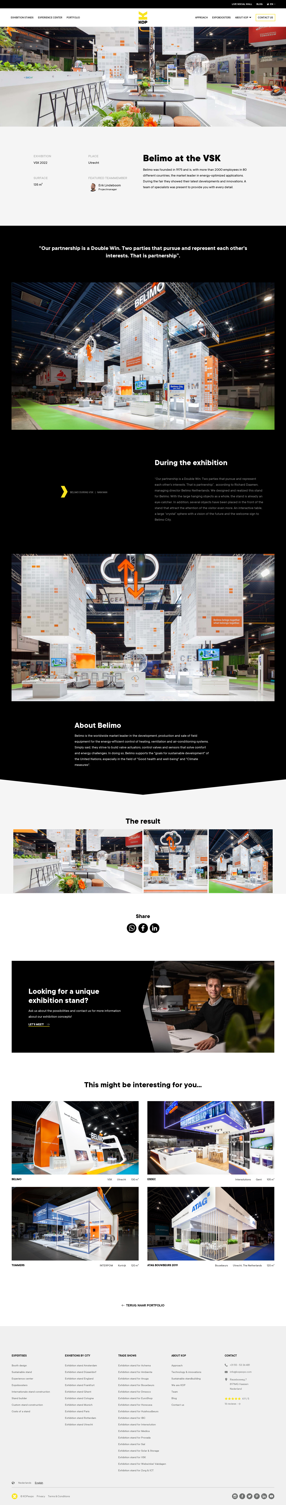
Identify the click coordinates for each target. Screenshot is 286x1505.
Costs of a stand (21, 1411)
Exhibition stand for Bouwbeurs (136, 1385)
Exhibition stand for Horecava (135, 1404)
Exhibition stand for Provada (134, 1437)
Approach (201, 17)
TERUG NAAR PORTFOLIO (143, 1305)
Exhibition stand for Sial (131, 1444)
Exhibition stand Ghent (78, 1391)
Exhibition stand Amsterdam (81, 1365)
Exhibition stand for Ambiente (135, 1372)
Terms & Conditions (59, 1496)
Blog (259, 4)
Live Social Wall (242, 4)
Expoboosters (221, 17)
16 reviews (232, 1403)
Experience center (50, 17)
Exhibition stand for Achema (134, 1365)
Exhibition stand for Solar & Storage (138, 1450)
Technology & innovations (186, 1372)
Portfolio (73, 17)
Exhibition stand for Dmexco (134, 1391)
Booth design (19, 1365)
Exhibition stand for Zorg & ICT (136, 1470)
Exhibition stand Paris (77, 1411)
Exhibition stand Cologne (79, 1398)
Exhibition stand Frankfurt (79, 1385)
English (39, 1482)
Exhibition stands (22, 17)
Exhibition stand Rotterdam (80, 1417)
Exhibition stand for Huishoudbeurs (138, 1411)
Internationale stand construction (31, 1391)
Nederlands (24, 1482)
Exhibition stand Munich (78, 1404)
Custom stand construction (27, 1404)
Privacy (41, 1496)
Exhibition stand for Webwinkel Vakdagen (142, 1463)
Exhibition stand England (79, 1378)
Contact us (265, 17)
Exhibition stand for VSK (132, 1457)
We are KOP (178, 1385)
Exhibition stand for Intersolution (137, 1424)
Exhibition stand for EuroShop (135, 1398)
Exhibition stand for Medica (134, 1431)
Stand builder (19, 1398)
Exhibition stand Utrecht (79, 1424)
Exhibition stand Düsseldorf (80, 1372)
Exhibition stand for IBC (131, 1417)
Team (174, 1391)
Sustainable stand (22, 1372)
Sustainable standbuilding (186, 1378)
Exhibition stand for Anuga (133, 1378)
